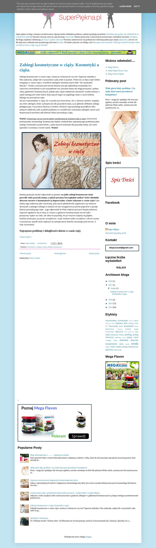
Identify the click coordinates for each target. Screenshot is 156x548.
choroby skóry (110, 323)
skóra (121, 344)
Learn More (125, 6)
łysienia (60, 42)
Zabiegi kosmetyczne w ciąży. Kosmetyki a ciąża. (49, 505)
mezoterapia (109, 332)
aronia (131, 321)
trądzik (127, 344)
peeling (128, 334)
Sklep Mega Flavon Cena (118, 71)
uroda (44, 247)
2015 (110, 303)
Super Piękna (113, 229)
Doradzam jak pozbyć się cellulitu (120, 34)
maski (136, 329)
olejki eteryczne (111, 335)
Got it (137, 6)
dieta (125, 323)
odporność (119, 332)
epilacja (131, 323)
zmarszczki (69, 37)
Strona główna (60, 253)
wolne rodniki (115, 347)
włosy (107, 347)
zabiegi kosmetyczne (54, 247)
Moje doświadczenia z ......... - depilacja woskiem (49, 455)
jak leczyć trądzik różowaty (52, 40)
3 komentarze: (42, 243)
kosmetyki (31, 247)
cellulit (135, 321)
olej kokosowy (129, 332)
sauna (115, 340)
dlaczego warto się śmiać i (103, 42)
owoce (121, 335)
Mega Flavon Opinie (116, 74)
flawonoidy (113, 326)
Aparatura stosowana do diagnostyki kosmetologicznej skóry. (54, 480)
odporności (123, 40)
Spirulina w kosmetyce (39, 518)
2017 (110, 285)
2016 (110, 300)
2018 (110, 281)
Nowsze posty (25, 253)
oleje (136, 332)
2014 (110, 307)
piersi (124, 337)
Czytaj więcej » (26, 237)
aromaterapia (123, 320)
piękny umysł (132, 337)
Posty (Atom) (34, 258)
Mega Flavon (113, 67)
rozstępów (133, 37)
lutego (113, 288)
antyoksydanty (111, 320)
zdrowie (109, 349)
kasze (121, 326)
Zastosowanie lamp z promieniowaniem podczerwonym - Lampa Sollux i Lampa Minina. (65, 493)
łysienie (119, 329)
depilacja (119, 323)
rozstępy (38, 247)
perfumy (118, 337)
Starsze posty (94, 253)
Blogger (88, 537)
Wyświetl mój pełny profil (115, 233)
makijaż (128, 329)
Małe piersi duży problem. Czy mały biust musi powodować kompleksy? (120, 91)
